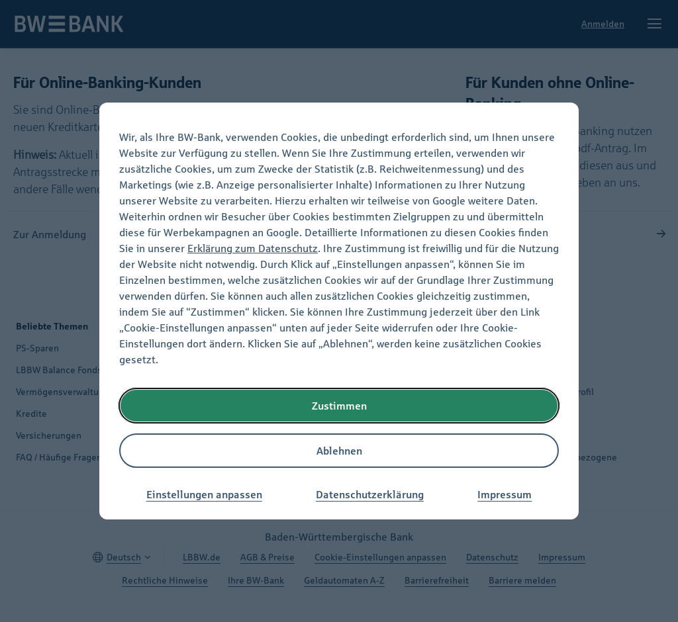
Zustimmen (339, 406)
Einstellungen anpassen (204, 494)
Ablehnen (339, 451)
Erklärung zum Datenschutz (252, 248)
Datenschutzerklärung (370, 494)
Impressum (504, 494)
